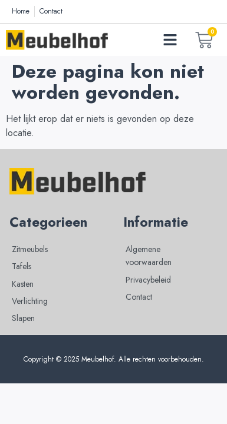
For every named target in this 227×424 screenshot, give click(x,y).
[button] (170, 40)
